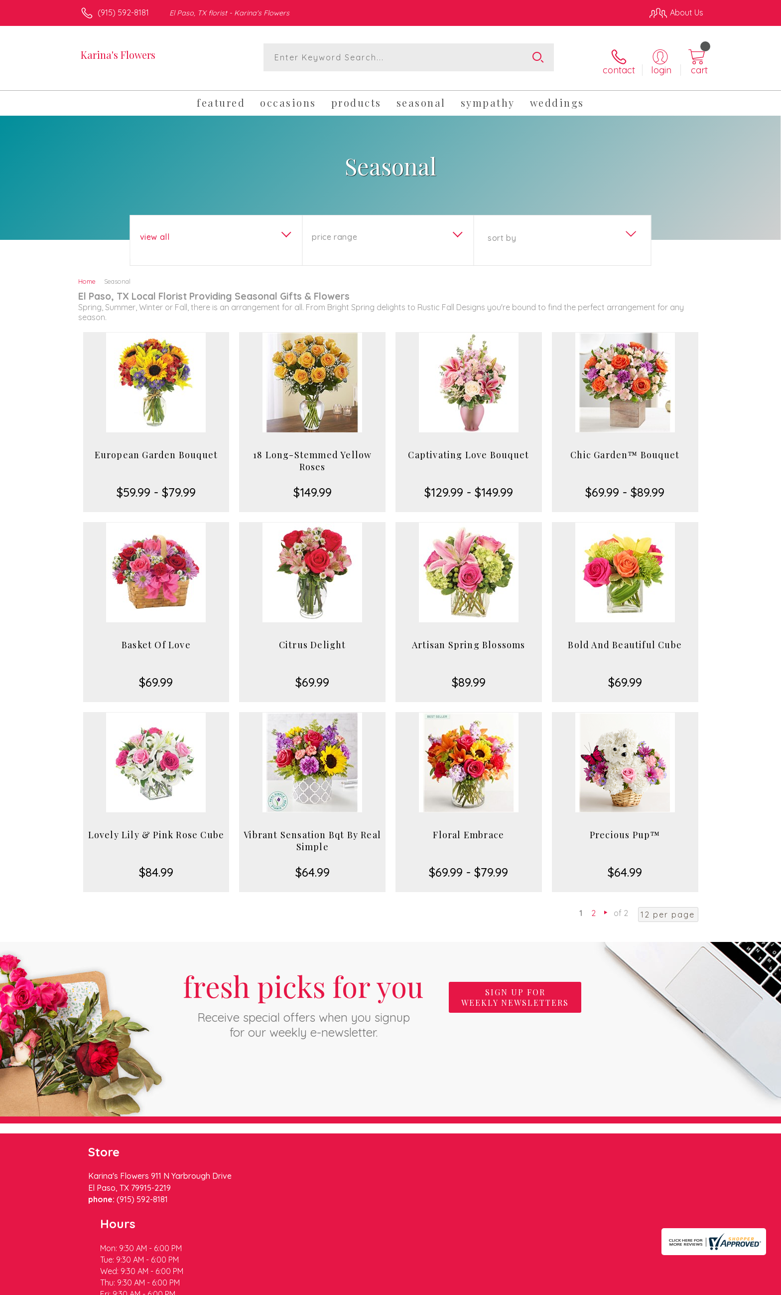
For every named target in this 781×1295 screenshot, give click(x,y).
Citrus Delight (312, 638)
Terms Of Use (485, 1284)
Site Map (676, 1284)
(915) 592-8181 (123, 12)
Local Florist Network (615, 1284)
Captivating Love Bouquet (468, 448)
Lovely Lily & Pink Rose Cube (156, 828)
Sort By (502, 231)
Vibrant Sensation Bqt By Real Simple (312, 834)
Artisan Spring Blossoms (468, 638)
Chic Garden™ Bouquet (624, 448)
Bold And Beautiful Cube (625, 638)
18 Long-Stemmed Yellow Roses (312, 454)
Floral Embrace (468, 828)
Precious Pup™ (625, 828)
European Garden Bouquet (156, 448)
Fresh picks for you (303, 996)
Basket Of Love (156, 638)
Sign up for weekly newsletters (515, 990)
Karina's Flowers (118, 54)
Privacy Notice (544, 1284)
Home (87, 274)
